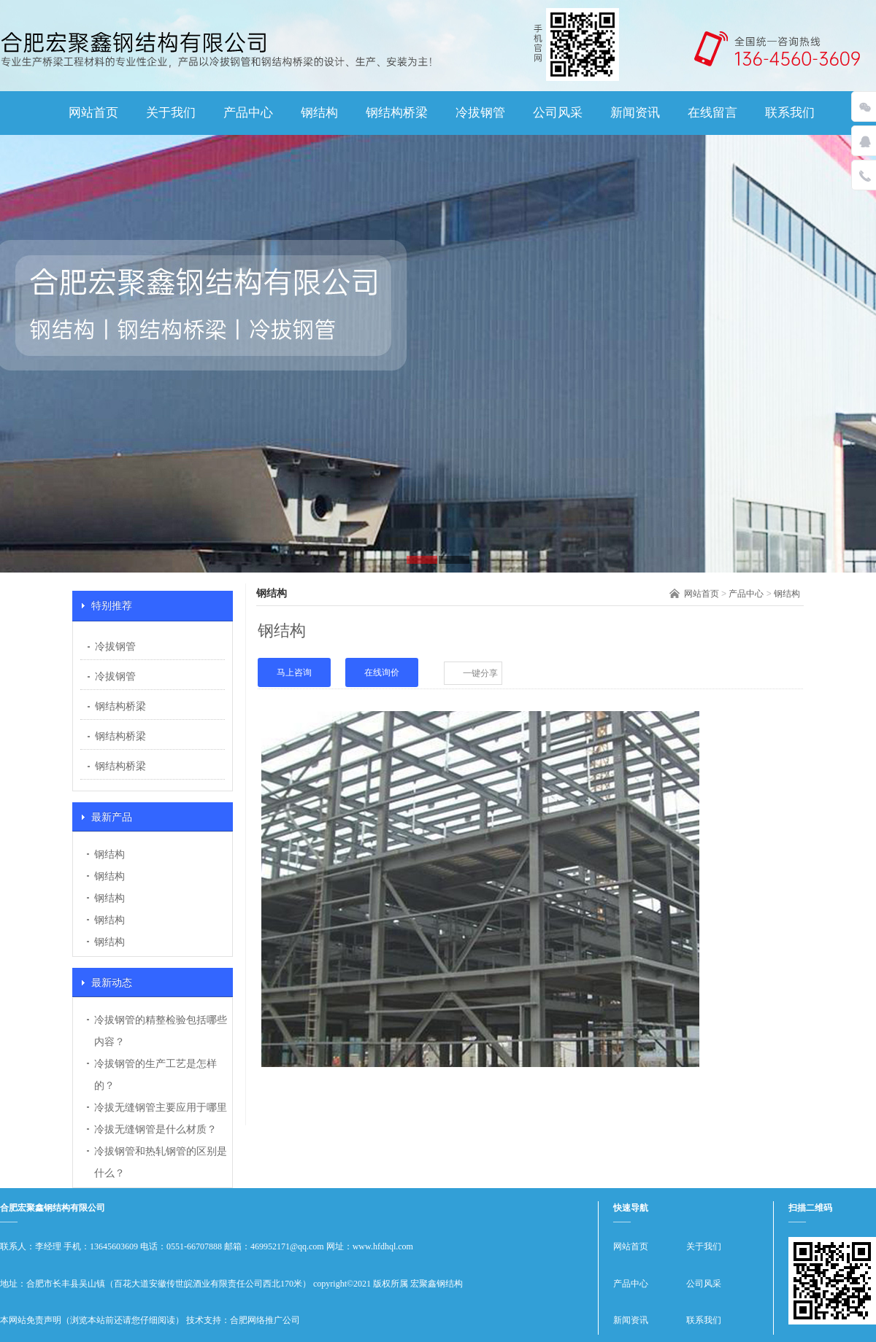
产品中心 (248, 113)
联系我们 (790, 113)
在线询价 (381, 672)
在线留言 (712, 113)
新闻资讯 (635, 113)
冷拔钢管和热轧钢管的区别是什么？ (160, 1162)
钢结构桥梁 (397, 113)
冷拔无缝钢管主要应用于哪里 (160, 1107)
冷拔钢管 (480, 113)
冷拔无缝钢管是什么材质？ (155, 1129)
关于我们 (171, 113)
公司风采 (558, 113)
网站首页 (93, 113)
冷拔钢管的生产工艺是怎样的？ (155, 1074)
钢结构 (319, 113)
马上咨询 (294, 672)
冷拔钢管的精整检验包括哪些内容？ (160, 1030)
